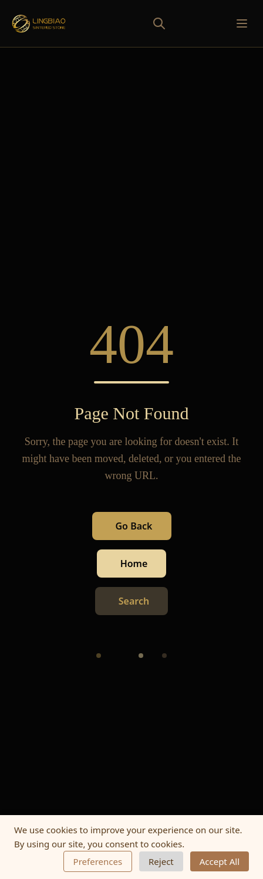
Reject (161, 861)
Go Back (134, 526)
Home (134, 564)
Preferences (98, 861)
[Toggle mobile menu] (242, 23)
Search (134, 601)
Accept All (220, 861)
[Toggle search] (133, 23)
